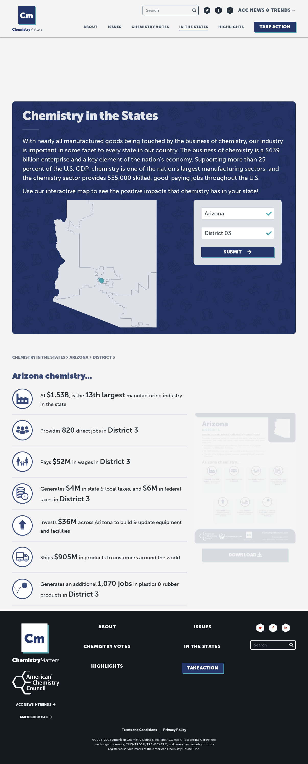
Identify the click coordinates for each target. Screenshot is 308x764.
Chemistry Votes (150, 27)
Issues (114, 27)
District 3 (104, 412)
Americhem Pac (34, 717)
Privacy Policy (174, 730)
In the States (202, 646)
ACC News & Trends (264, 10)
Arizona (78, 412)
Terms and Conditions (139, 730)
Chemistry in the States (38, 412)
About (91, 27)
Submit (237, 252)
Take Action (274, 27)
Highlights (231, 27)
